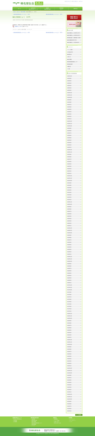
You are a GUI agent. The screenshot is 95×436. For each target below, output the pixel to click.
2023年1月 (69, 147)
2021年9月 (69, 182)
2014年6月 (69, 380)
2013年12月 (69, 394)
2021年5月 (69, 190)
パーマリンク (29, 29)
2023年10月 (69, 125)
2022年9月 (69, 154)
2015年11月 (69, 342)
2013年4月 (69, 410)
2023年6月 (69, 135)
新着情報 (56, 419)
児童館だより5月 (18, 26)
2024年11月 (69, 95)
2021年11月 (69, 178)
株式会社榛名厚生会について (33, 8)
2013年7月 (69, 406)
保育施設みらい (61, 8)
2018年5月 (69, 273)
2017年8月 (69, 294)
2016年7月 (69, 325)
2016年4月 (69, 332)
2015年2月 (69, 363)
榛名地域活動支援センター (72, 61)
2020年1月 (69, 225)
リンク (81, 1)
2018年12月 (69, 256)
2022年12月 (69, 149)
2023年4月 (69, 140)
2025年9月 (69, 78)
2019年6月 (69, 242)
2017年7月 (69, 296)
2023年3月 (69, 142)
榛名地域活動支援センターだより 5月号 (54, 14)
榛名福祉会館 (69, 64)
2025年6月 (69, 80)
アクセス (33, 425)
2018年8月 (69, 266)
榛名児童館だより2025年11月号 (73, 32)
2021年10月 (69, 180)
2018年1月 (69, 282)
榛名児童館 (23, 11)
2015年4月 (69, 358)
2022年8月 (69, 156)
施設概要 (33, 419)
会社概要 (15, 421)
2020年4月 (69, 218)
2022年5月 (69, 163)
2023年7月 (69, 133)
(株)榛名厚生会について (17, 417)
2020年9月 (69, 206)
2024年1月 (69, 118)
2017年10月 (69, 289)
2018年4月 (69, 275)
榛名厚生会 (69, 54)
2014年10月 (69, 372)
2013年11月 (69, 396)
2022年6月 (69, 161)
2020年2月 (69, 223)
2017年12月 (69, 285)
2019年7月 (69, 239)
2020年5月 (69, 216)
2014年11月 (69, 370)
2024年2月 (69, 116)
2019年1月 (69, 254)
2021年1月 (69, 199)
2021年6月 (69, 187)
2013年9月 (69, 401)
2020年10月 (69, 204)
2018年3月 (69, 277)
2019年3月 (69, 249)
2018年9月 (69, 263)
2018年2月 (69, 280)
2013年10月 (69, 399)
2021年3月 (69, 194)
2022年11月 (69, 152)
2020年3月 (69, 220)
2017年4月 (69, 304)
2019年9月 (69, 235)
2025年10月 (69, 76)
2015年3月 (69, 361)
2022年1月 (69, 173)
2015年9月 (69, 346)
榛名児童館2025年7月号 (72, 40)
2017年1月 (69, 311)
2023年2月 (69, 144)
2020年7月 (69, 211)
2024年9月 (69, 99)
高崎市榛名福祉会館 (47, 8)
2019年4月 (69, 247)
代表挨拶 (15, 420)
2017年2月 (69, 308)
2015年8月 (69, 349)
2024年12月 (69, 92)
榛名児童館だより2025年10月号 (73, 35)
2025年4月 (69, 85)
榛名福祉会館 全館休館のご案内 (73, 37)
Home (14, 11)
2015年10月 (69, 344)
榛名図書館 (34, 424)
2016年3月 (69, 334)
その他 (68, 68)
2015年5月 (69, 356)
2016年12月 (69, 313)
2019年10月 (69, 232)
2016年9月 (69, 320)
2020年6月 (69, 213)
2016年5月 (69, 330)
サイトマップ (68, 1)
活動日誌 (75, 8)
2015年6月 (69, 353)
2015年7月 (69, 351)
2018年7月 (69, 268)
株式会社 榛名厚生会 (17, 419)
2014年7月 (69, 377)
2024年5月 (69, 109)
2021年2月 (69, 197)
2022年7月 (69, 159)
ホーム (19, 8)
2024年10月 (69, 97)
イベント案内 (69, 49)
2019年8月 (69, 237)
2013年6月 (69, 408)
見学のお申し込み (57, 422)
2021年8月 (69, 185)
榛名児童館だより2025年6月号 (73, 42)
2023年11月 (69, 123)
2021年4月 (69, 192)
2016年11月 (69, 315)
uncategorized (70, 52)
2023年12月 (69, 121)
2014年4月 (69, 384)
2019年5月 (69, 244)
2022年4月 (69, 166)
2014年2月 (69, 389)
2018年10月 (69, 261)
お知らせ (18, 11)
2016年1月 (69, 337)
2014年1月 (69, 391)
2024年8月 (69, 102)
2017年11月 (69, 287)
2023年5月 (69, 137)
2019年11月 (69, 230)
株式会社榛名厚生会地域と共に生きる (28, 3)
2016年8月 (69, 323)
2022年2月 (69, 171)
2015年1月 (69, 365)
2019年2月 (69, 251)
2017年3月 (69, 306)
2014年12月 (69, 368)
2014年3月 (69, 387)
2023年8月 (69, 130)
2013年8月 (69, 403)
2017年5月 (69, 301)
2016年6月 (69, 327)
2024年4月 (69, 111)
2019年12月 (69, 228)
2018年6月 (69, 270)
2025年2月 (69, 90)
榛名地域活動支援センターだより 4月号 (21, 14)
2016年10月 (69, 318)
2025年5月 (69, 83)
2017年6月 (69, 299)
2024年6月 (69, 106)
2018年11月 (69, 258)
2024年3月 (69, 114)
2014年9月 (69, 375)
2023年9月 (69, 128)
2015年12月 (69, 339)
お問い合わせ (56, 421)
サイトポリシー (75, 1)
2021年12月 (69, 175)
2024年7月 (69, 104)
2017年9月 (69, 292)
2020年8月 (69, 209)
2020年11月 (69, 201)
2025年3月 (69, 87)
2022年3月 (69, 168)
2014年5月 (69, 382)
